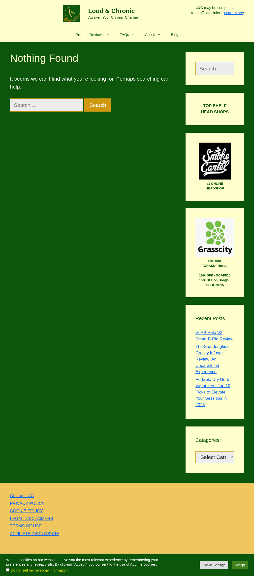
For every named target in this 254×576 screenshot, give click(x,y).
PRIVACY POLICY (27, 503)
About (155, 34)
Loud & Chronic (111, 10)
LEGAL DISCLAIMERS (31, 518)
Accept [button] (240, 565)
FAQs (130, 34)
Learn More (233, 13)
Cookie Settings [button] (214, 565)
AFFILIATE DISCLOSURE (34, 533)
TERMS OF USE (26, 526)
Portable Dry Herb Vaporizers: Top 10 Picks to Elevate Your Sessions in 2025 (212, 392)
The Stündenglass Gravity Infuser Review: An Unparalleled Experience (212, 359)
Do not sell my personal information (39, 570)
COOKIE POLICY (26, 511)
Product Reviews (95, 34)
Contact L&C (22, 495)
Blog (174, 34)
